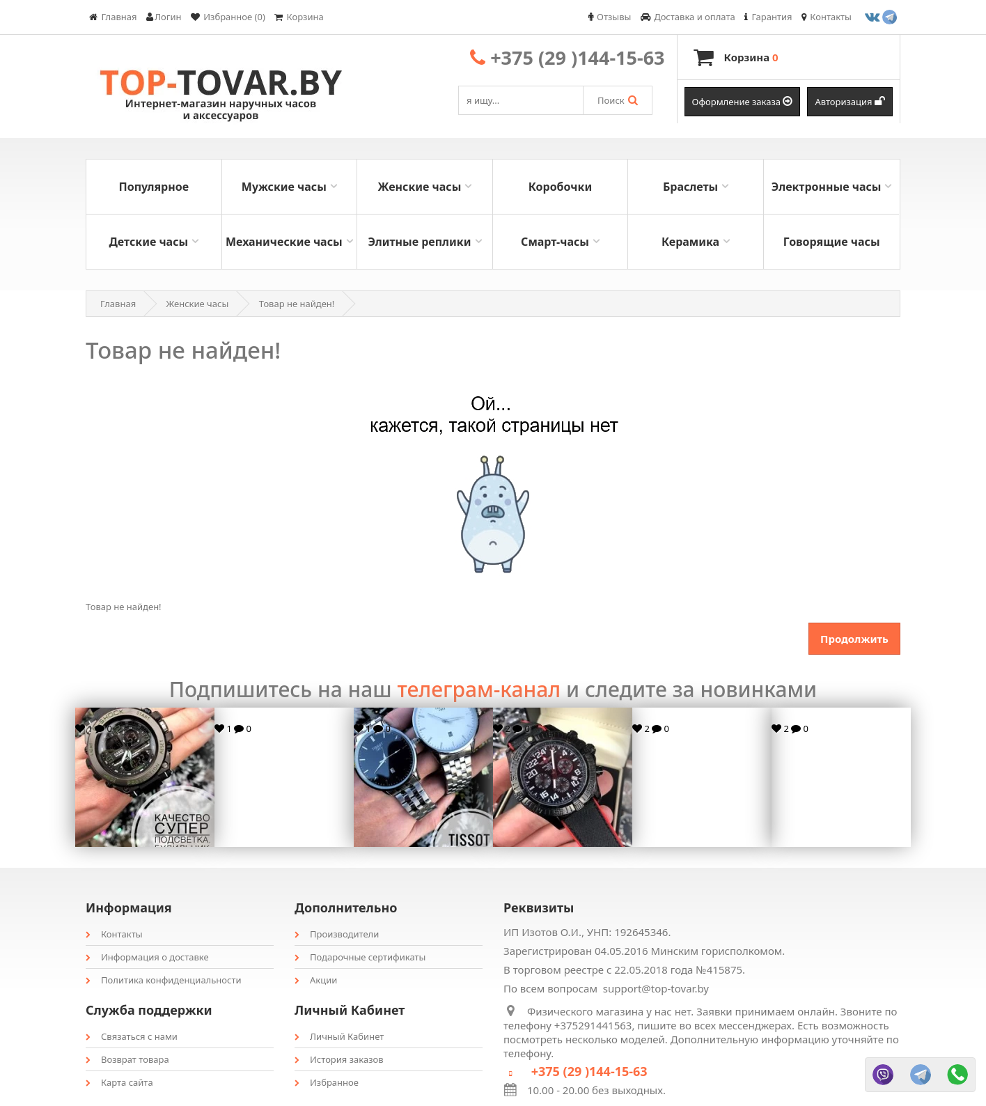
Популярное (154, 186)
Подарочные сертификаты (360, 957)
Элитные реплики (419, 241)
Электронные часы (827, 186)
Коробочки (560, 186)
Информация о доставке (147, 957)
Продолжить (854, 639)
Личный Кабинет (339, 1036)
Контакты (114, 934)
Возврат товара (127, 1059)
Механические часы (284, 241)
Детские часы (148, 241)
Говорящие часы (831, 241)
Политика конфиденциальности (164, 980)
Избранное (327, 1082)
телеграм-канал (479, 689)
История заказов (339, 1059)
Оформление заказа (742, 102)
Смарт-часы (555, 241)
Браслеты (690, 186)
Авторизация (850, 102)
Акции (316, 980)
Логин (164, 16)
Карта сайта (119, 1082)
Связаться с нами (132, 1036)
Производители (337, 934)
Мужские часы (284, 186)
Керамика (690, 241)
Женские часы (420, 186)
